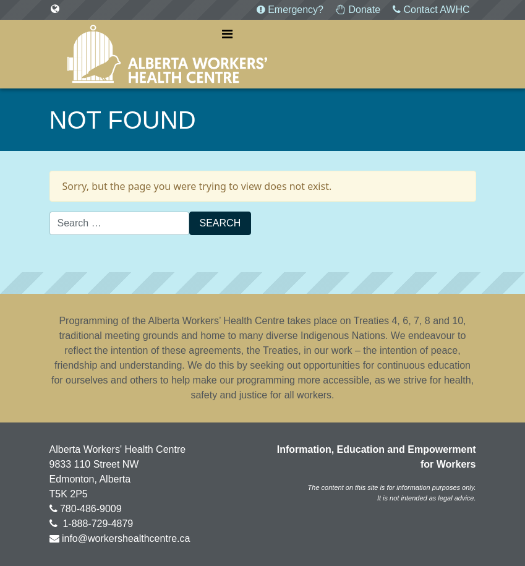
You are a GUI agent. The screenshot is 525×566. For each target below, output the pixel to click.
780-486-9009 (91, 509)
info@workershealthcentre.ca (126, 538)
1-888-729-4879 (96, 523)
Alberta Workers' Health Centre (167, 54)
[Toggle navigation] (227, 34)
